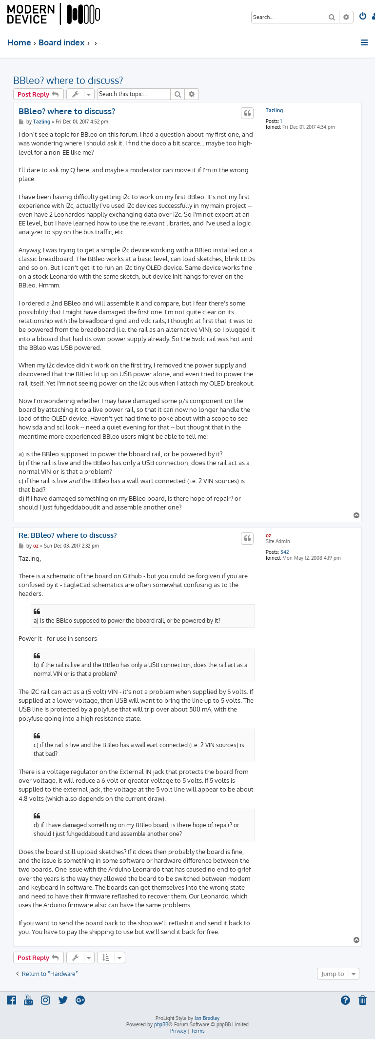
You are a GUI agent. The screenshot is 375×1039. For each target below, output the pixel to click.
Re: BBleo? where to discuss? (68, 535)
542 (284, 552)
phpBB (161, 1024)
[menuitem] (363, 17)
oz (268, 535)
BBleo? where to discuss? (68, 80)
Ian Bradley (207, 1018)
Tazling (274, 110)
